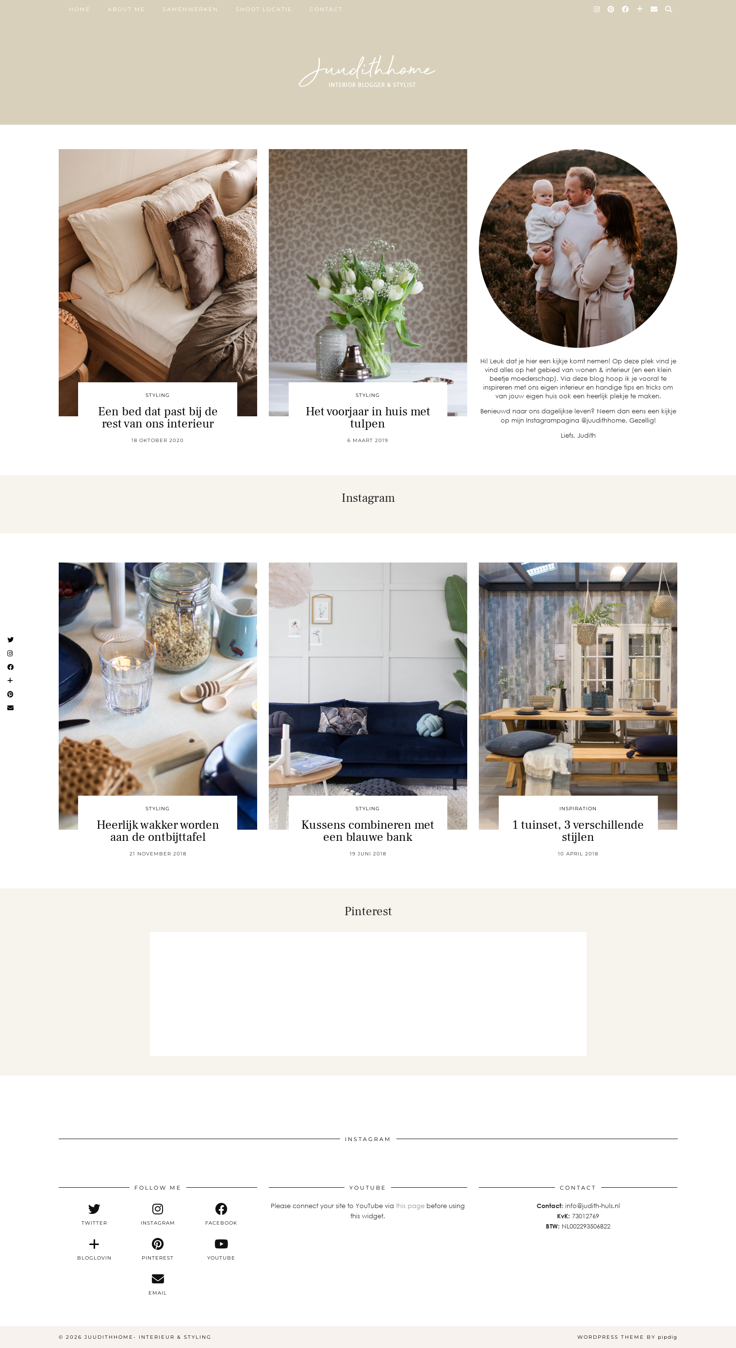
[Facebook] (626, 9)
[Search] (669, 9)
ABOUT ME (126, 9)
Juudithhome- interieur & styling (148, 1337)
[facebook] (221, 1214)
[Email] (654, 9)
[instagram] (158, 1214)
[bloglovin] (94, 1249)
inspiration (578, 808)
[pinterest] (158, 1249)
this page (410, 1206)
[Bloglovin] (640, 9)
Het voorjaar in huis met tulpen (368, 417)
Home (79, 9)
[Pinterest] (611, 9)
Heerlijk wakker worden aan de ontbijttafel (158, 831)
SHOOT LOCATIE (264, 9)
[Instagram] (597, 9)
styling (158, 395)
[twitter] (94, 1214)
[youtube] (221, 1249)
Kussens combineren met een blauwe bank (367, 831)
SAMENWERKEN (190, 9)
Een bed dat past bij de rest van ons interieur (158, 417)
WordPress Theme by (627, 1337)
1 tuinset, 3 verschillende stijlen (578, 831)
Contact (326, 9)
